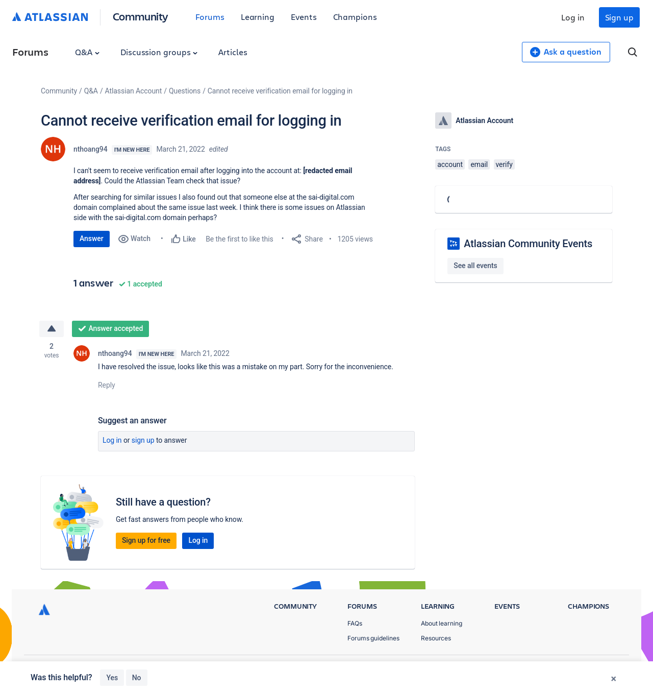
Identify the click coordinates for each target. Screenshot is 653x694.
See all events (475, 265)
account (450, 164)
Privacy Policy (517, 669)
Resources (436, 638)
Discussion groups (159, 51)
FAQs (354, 623)
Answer (92, 238)
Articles (232, 51)
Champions (355, 16)
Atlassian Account (133, 91)
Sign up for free (146, 540)
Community (140, 16)
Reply (106, 385)
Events (304, 16)
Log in (573, 17)
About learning (441, 623)
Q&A (87, 51)
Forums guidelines (373, 638)
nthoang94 (90, 149)
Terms (565, 669)
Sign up (619, 17)
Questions (184, 91)
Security (605, 669)
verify (504, 164)
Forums (209, 16)
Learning (257, 16)
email (479, 164)
